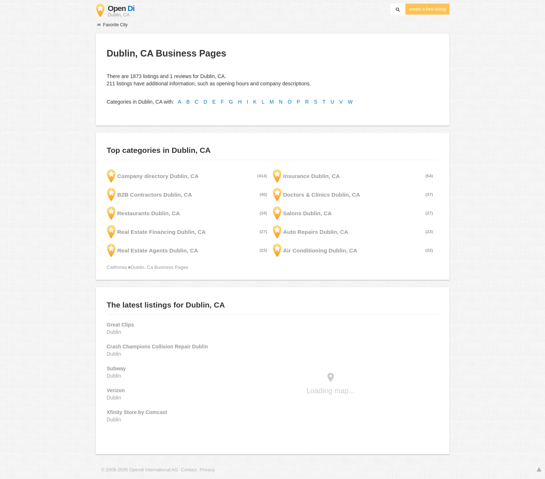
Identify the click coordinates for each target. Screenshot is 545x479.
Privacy (207, 469)
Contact (188, 469)
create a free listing (427, 9)
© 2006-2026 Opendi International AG (139, 469)
